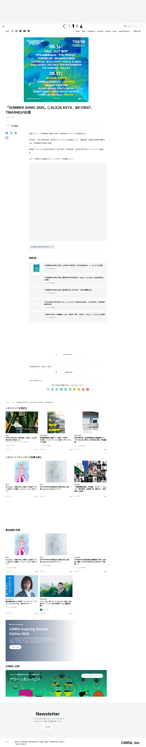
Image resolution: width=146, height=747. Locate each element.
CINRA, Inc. (130, 745)
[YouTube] (24, 33)
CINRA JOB (136, 33)
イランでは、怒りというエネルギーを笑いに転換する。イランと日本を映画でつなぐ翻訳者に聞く (55, 605)
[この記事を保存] (7, 139)
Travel (17, 746)
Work (61, 743)
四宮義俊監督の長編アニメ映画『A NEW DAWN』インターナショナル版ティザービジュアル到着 (55, 442)
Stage (41, 743)
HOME (7, 404)
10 (87, 391)
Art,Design (24, 743)
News (84, 33)
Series (115, 33)
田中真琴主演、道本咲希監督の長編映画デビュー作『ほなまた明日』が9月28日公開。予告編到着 (90, 442)
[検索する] (119, 27)
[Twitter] (12, 33)
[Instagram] (16, 33)
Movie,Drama (33, 743)
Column (108, 33)
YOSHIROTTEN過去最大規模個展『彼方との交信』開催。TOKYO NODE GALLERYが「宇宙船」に (90, 564)
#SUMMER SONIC (34, 368)
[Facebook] (20, 33)
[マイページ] (9, 27)
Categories (91, 33)
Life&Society (54, 743)
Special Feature (124, 33)
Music (12, 404)
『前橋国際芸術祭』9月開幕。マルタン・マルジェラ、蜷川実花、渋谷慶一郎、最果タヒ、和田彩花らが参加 (90, 491)
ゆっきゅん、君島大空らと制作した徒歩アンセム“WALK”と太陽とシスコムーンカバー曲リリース (21, 491)
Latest (78, 33)
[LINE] (29, 33)
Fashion (23, 746)
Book (46, 743)
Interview (100, 33)
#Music (43, 368)
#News (49, 368)
